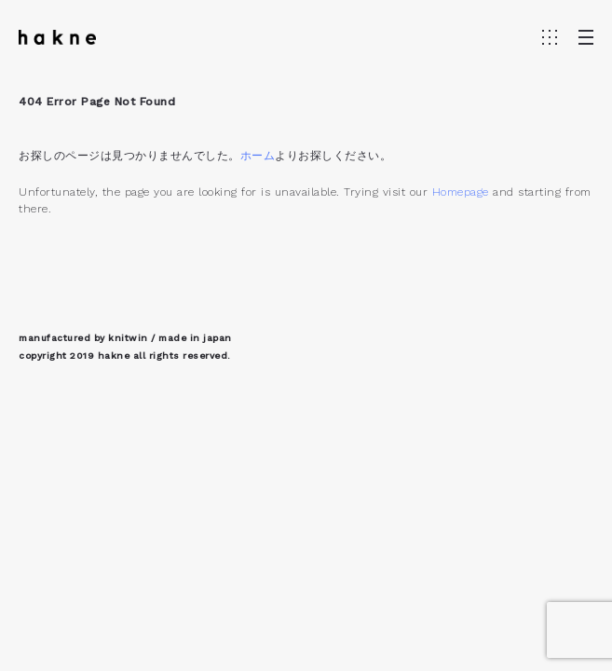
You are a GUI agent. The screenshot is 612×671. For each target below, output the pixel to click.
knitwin (128, 338)
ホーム (258, 155)
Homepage (460, 192)
